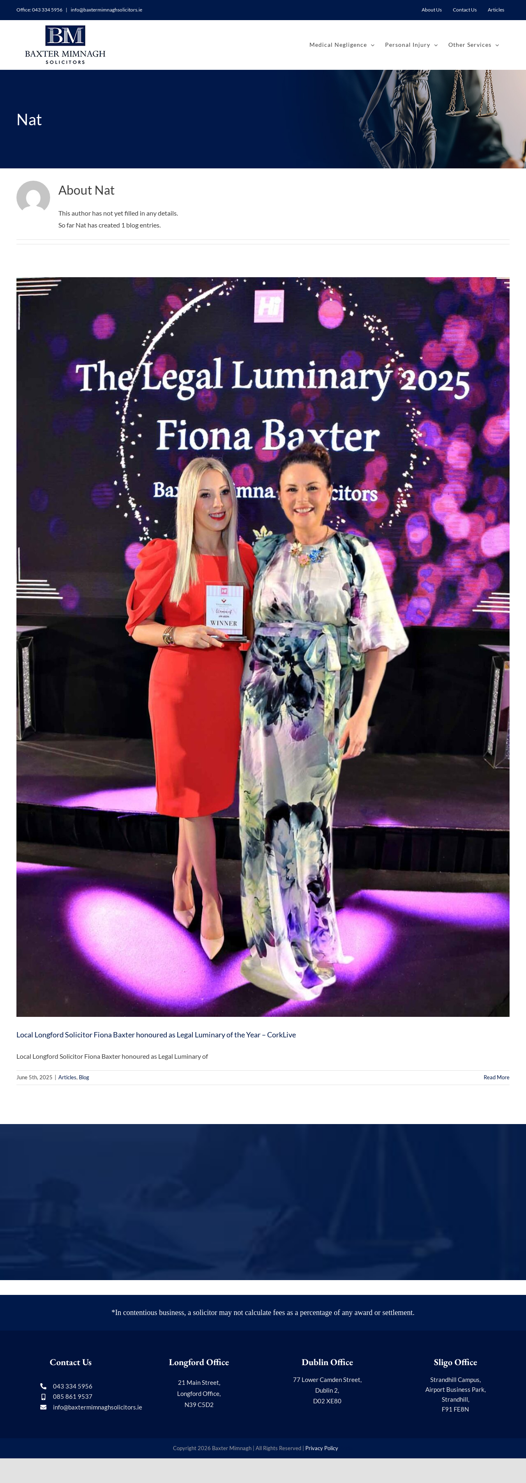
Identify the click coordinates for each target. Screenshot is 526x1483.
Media (345, 1448)
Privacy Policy (321, 1448)
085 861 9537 (72, 1396)
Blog (84, 1077)
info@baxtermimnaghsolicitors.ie (106, 10)
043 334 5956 (47, 10)
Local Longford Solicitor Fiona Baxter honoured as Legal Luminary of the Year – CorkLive (156, 1034)
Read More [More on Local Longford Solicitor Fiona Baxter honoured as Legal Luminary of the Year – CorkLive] (497, 1077)
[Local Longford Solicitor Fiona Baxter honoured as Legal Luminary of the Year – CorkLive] (263, 647)
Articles (67, 1077)
